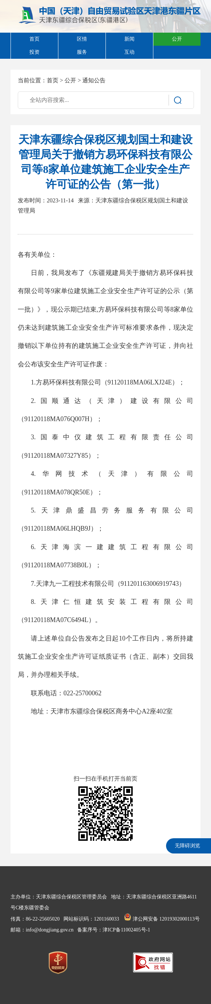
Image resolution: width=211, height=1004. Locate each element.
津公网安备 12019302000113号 (161, 919)
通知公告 (94, 80)
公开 (70, 80)
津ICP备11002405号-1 (126, 930)
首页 (52, 80)
